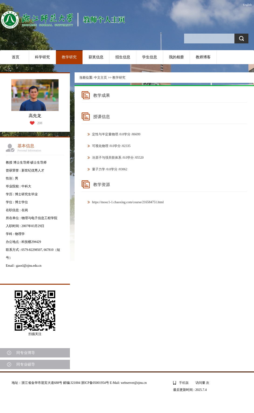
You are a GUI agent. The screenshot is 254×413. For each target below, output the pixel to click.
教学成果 (101, 95)
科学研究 (42, 57)
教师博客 (203, 57)
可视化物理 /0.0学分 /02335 (111, 146)
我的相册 (176, 57)
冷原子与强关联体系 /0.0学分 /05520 (118, 157)
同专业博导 (25, 353)
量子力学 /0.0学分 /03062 (109, 169)
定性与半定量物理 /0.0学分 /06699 (116, 134)
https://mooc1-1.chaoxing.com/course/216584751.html (128, 202)
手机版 (184, 383)
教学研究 (69, 57)
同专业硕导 (25, 364)
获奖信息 (96, 57)
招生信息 (122, 57)
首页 (15, 57)
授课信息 (101, 116)
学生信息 (149, 57)
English (247, 4)
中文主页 (100, 77)
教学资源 (101, 184)
